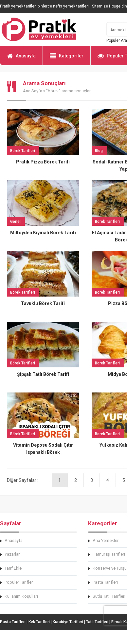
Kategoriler (66, 58)
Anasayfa (21, 58)
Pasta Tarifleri (13, 622)
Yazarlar (12, 554)
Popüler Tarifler (19, 582)
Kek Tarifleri (39, 622)
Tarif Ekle (13, 568)
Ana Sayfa (32, 90)
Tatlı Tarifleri (97, 622)
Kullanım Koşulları (21, 596)
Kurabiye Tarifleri (68, 622)
